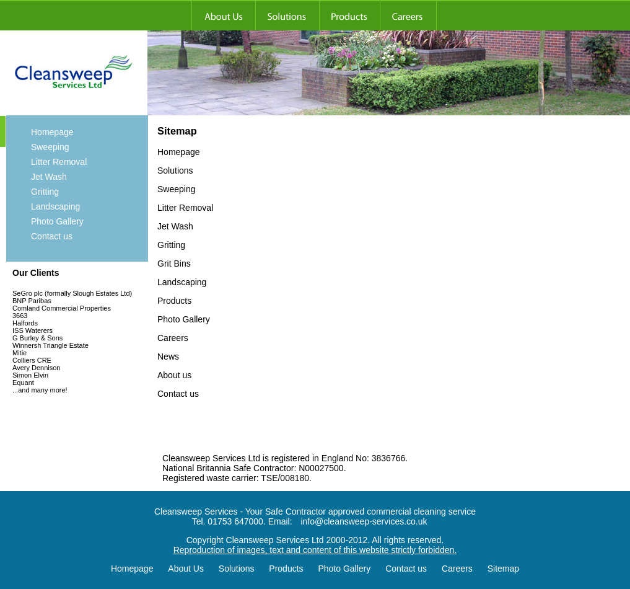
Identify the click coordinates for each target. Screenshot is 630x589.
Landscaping (55, 206)
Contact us (51, 236)
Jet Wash (49, 177)
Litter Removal (59, 162)
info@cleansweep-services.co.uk (363, 521)
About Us (186, 569)
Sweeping (50, 147)
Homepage (52, 132)
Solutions (237, 569)
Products (286, 569)
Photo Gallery (57, 221)
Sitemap (503, 569)
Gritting (45, 192)
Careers (457, 569)
